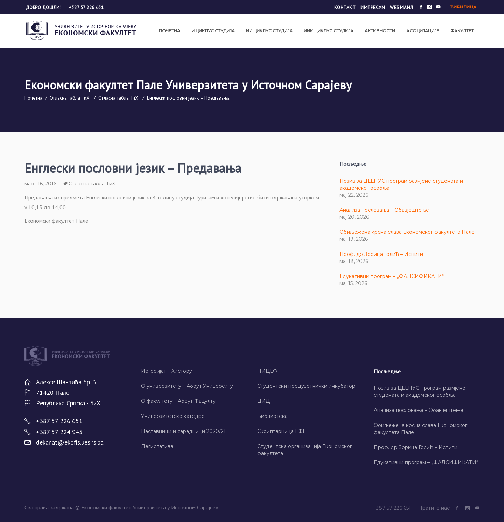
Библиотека (272, 416)
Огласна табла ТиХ (70, 98)
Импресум (372, 8)
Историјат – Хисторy (166, 371)
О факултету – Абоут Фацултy (178, 401)
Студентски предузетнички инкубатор (306, 386)
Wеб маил (401, 8)
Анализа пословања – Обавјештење (384, 210)
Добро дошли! (44, 8)
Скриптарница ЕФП (282, 431)
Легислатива (157, 446)
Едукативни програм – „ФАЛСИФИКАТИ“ (392, 276)
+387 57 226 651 (86, 8)
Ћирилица (463, 6)
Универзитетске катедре (173, 416)
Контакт (345, 8)
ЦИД (263, 401)
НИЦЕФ (267, 371)
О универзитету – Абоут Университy (187, 386)
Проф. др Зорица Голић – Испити (381, 254)
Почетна (33, 98)
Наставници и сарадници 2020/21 (183, 431)
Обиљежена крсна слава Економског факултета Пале (407, 232)
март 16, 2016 (40, 184)
